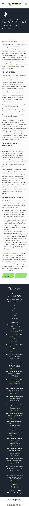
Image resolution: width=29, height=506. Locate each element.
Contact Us (14, 318)
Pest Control (14, 313)
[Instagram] (17, 487)
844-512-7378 (14, 296)
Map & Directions (14, 331)
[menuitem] (7, 501)
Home (14, 308)
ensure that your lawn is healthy (14, 261)
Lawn (14, 315)
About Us (14, 310)
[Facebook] (11, 487)
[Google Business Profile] (14, 487)
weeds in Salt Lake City (13, 66)
